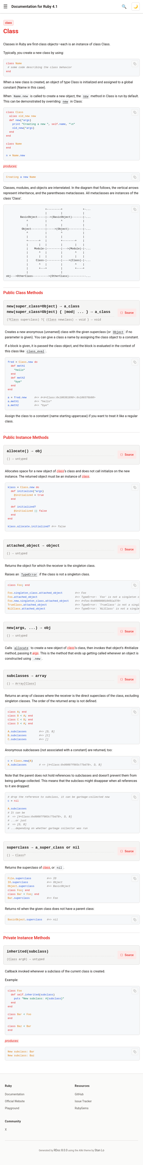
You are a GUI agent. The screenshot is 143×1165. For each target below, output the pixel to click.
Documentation (14, 1094)
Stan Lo (99, 1150)
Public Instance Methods (26, 437)
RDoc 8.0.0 (61, 1150)
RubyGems (82, 1108)
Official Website (15, 1101)
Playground (12, 1108)
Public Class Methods (23, 292)
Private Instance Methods (26, 937)
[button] (5, 6)
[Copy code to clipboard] (135, 63)
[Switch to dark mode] (136, 6)
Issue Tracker (83, 1101)
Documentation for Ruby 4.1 (34, 6)
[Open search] (124, 6)
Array (19, 683)
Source (127, 312)
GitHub (79, 1094)
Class (14, 319)
